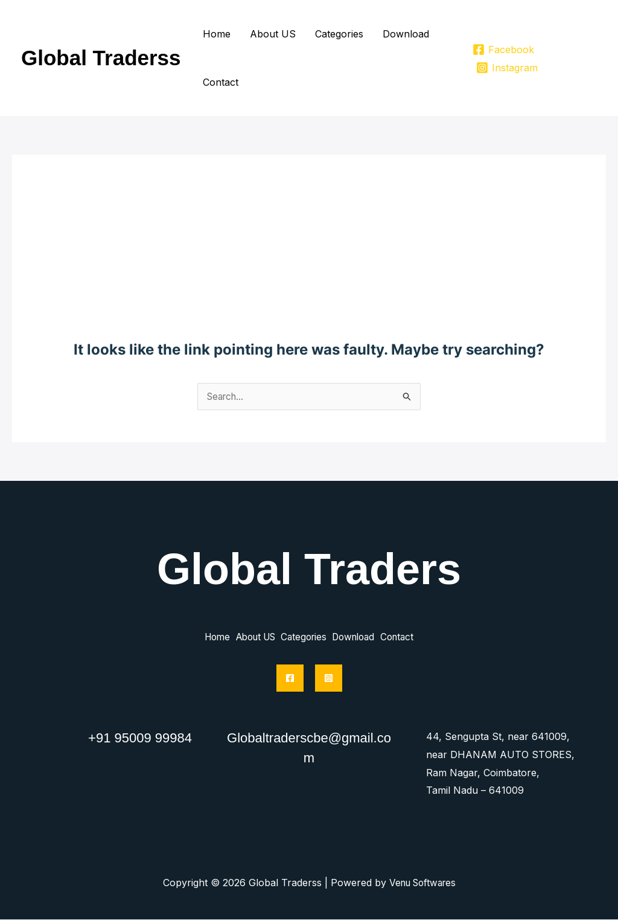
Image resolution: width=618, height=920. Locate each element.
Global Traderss (101, 57)
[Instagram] (507, 68)
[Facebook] (503, 49)
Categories (339, 34)
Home (217, 34)
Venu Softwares (422, 883)
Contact (220, 82)
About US (273, 34)
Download (406, 34)
